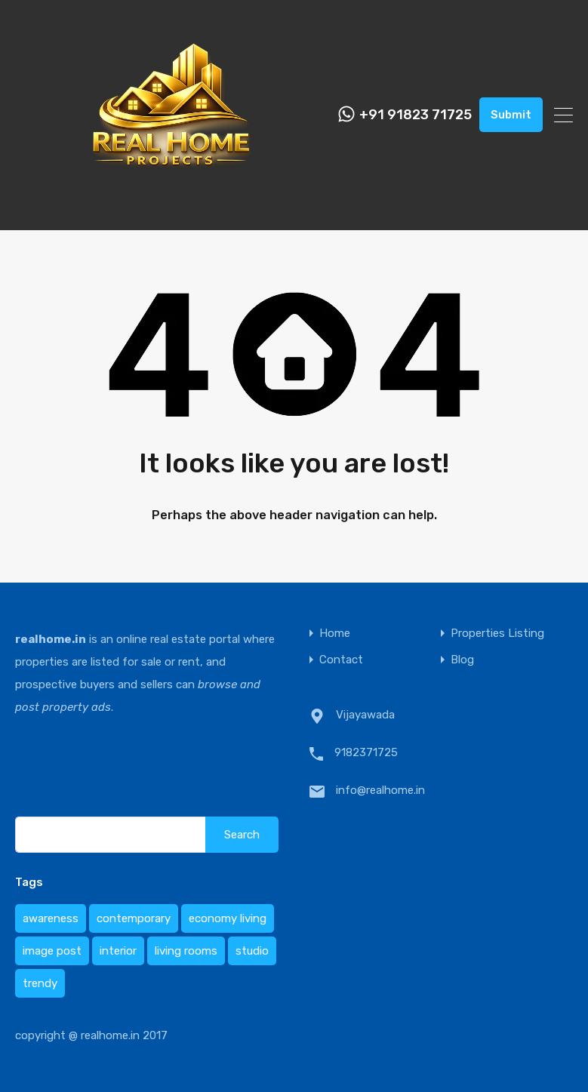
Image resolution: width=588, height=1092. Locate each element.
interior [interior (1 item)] (118, 951)
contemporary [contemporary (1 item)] (134, 918)
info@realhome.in (380, 790)
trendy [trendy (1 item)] (40, 983)
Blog (462, 660)
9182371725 (366, 752)
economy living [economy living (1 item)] (227, 918)
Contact (341, 660)
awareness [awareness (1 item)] (51, 918)
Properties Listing (497, 633)
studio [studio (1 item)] (252, 951)
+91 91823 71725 (415, 115)
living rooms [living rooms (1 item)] (186, 951)
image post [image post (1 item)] (52, 951)
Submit (511, 115)
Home (334, 633)
